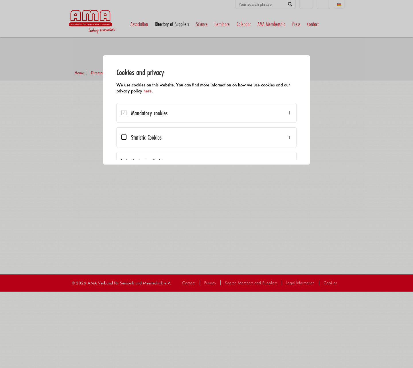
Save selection (147, 189)
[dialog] (206, 137)
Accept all (266, 201)
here (160, 91)
